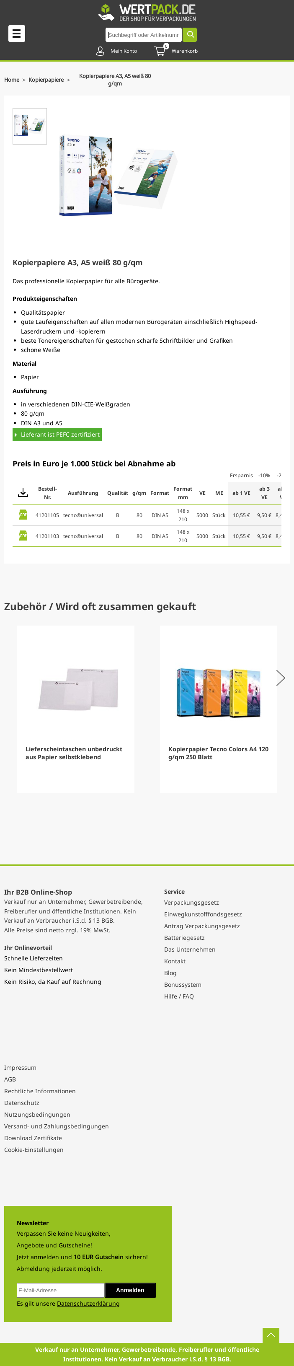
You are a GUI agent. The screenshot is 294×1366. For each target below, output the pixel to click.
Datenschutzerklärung (88, 1303)
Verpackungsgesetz (191, 902)
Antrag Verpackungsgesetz (202, 926)
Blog (170, 973)
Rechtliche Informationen (40, 1091)
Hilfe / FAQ (179, 996)
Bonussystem (182, 984)
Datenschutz (21, 1103)
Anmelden (130, 1290)
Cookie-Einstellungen (34, 1150)
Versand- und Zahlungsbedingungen (56, 1126)
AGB (10, 1079)
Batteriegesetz (184, 938)
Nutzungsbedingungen (37, 1114)
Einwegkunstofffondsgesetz (203, 914)
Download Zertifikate (33, 1138)
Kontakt (175, 961)
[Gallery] (147, 709)
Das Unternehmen (190, 949)
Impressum (20, 1067)
